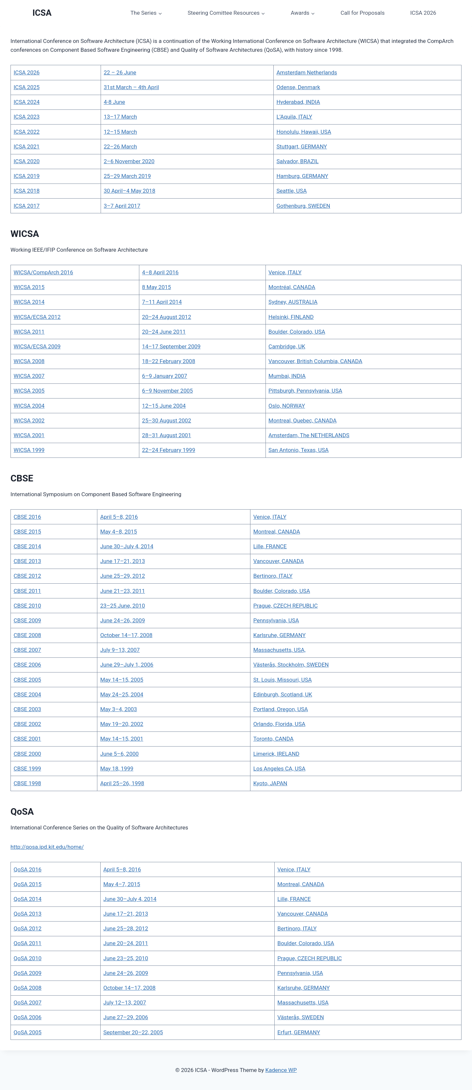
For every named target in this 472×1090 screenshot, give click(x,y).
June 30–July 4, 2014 (126, 546)
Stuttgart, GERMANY (301, 146)
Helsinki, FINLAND (291, 317)
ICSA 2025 (27, 87)
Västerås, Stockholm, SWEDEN (291, 664)
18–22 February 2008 (168, 361)
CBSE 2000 (27, 753)
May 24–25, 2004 (121, 694)
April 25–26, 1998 (122, 783)
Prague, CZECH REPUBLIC (285, 605)
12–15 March (120, 131)
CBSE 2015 (27, 531)
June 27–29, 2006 (125, 1017)
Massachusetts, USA (302, 1002)
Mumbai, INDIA (286, 376)
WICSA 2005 (29, 390)
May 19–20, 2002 (121, 724)
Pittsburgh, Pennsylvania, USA (305, 390)
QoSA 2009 (28, 973)
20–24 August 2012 (166, 317)
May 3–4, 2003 (118, 709)
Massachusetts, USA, (279, 650)
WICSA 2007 (29, 376)
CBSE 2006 (27, 664)
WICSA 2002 (29, 420)
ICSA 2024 (27, 102)
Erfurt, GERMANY (298, 1032)
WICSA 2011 (29, 331)
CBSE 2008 (27, 635)
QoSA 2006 (28, 1017)
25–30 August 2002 (166, 420)
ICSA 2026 (423, 13)
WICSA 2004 (29, 405)
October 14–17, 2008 (126, 635)
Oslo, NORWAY (286, 405)
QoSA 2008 (28, 987)
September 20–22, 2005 (133, 1032)
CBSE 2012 (27, 576)
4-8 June (114, 102)
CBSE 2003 (27, 709)
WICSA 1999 (29, 450)
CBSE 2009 (27, 620)
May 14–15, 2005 (121, 679)
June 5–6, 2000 (119, 753)
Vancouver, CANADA (278, 561)
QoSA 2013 (28, 913)
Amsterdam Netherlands (306, 72)
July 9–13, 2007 (120, 650)
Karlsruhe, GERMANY (279, 635)
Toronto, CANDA (273, 738)
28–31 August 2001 (166, 435)
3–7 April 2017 (122, 206)
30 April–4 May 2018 (129, 190)
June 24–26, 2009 (122, 620)
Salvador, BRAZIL (297, 161)
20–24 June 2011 (164, 331)
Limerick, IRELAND (276, 753)
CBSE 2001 (27, 738)
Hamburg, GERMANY (302, 176)
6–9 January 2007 (164, 376)
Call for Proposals (363, 13)
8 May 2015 (156, 287)
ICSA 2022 (27, 131)
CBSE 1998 (27, 783)
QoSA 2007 (28, 1002)
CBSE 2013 (27, 561)
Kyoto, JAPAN (270, 783)
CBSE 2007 (27, 650)
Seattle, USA (291, 190)
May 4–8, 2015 (118, 531)
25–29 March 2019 (127, 176)
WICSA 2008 (29, 361)
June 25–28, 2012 (125, 928)
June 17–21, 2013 (122, 561)
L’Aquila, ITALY (294, 116)
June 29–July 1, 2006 (126, 664)
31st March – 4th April (131, 87)
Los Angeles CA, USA (279, 768)
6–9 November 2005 (167, 390)
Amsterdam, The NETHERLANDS (308, 435)
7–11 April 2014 (162, 302)
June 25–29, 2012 (122, 576)
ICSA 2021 (27, 146)
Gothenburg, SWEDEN (303, 206)
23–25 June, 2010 (122, 605)
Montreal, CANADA (276, 531)
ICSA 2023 (27, 116)
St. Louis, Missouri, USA (282, 679)
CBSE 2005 (27, 679)
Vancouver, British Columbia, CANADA (315, 361)
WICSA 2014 (29, 302)
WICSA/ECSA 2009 (37, 346)
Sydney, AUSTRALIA (292, 302)
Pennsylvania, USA (276, 620)
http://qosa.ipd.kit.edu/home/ (47, 847)
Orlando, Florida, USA (279, 724)
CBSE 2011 (27, 591)
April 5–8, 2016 (119, 517)
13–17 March (120, 116)
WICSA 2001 (29, 435)
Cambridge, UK (286, 346)
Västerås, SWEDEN (300, 1017)
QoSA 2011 (28, 943)
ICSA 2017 (27, 206)
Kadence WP (281, 1070)
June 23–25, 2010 (125, 958)
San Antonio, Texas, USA (298, 450)
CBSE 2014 (27, 546)
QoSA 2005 (28, 1032)
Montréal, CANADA (291, 287)
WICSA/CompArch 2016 (43, 272)
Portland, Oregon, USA (280, 709)
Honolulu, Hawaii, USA (303, 131)
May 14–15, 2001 (121, 738)
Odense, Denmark (298, 87)
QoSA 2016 (28, 869)
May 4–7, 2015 (121, 884)
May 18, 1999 (116, 768)
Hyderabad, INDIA (298, 102)
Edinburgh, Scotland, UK (282, 694)
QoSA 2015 (28, 884)
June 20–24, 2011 (125, 943)
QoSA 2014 (28, 899)
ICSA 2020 (27, 161)
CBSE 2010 (27, 605)
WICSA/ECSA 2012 (37, 317)
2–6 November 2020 (129, 161)
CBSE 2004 (27, 694)
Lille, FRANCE (270, 546)
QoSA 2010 (28, 958)
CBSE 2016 (27, 517)
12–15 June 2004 (164, 405)
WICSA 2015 (29, 287)
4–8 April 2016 (160, 272)
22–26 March (120, 146)
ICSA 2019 (27, 176)
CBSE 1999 (27, 768)
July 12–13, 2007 (124, 1002)
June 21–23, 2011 (122, 591)
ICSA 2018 (27, 190)
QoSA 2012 (28, 928)
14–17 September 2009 (171, 346)
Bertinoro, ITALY (273, 576)
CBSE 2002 (27, 724)
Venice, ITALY (285, 272)
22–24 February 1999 (168, 450)
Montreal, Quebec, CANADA (302, 420)
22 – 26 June (120, 72)
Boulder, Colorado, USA (296, 331)
